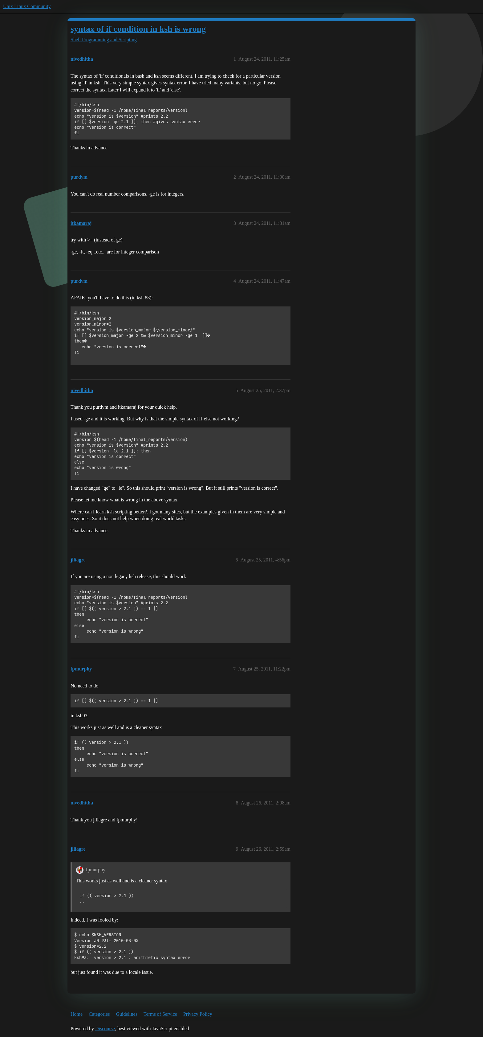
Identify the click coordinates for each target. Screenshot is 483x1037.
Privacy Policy (197, 1014)
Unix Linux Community (27, 6)
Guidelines (126, 1014)
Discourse (105, 1028)
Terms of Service (160, 1014)
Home (77, 1014)
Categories (99, 1014)
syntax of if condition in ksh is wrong (138, 29)
